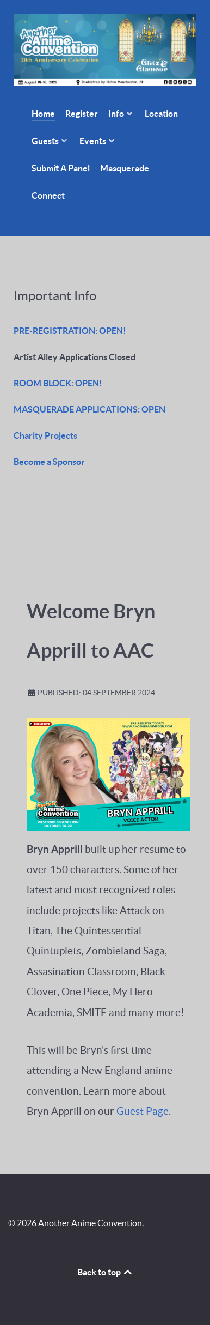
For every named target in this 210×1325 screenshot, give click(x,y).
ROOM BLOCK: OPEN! (58, 383)
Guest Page (142, 1111)
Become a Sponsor (49, 462)
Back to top (105, 1272)
